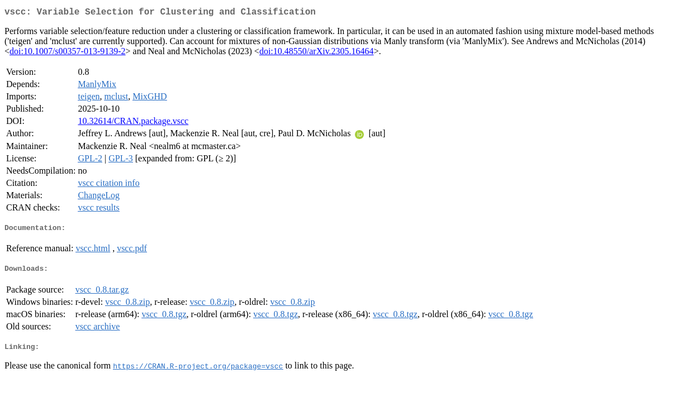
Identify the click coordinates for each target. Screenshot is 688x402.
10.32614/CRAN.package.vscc (133, 123)
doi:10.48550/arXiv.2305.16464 (316, 53)
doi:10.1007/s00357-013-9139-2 (68, 53)
